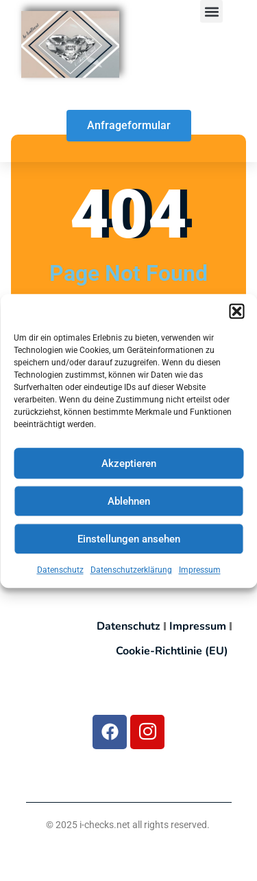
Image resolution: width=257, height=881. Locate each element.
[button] (236, 318)
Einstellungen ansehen (128, 546)
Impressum (200, 577)
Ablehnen (129, 508)
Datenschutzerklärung (131, 577)
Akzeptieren (128, 470)
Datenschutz (60, 577)
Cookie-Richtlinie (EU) (172, 651)
